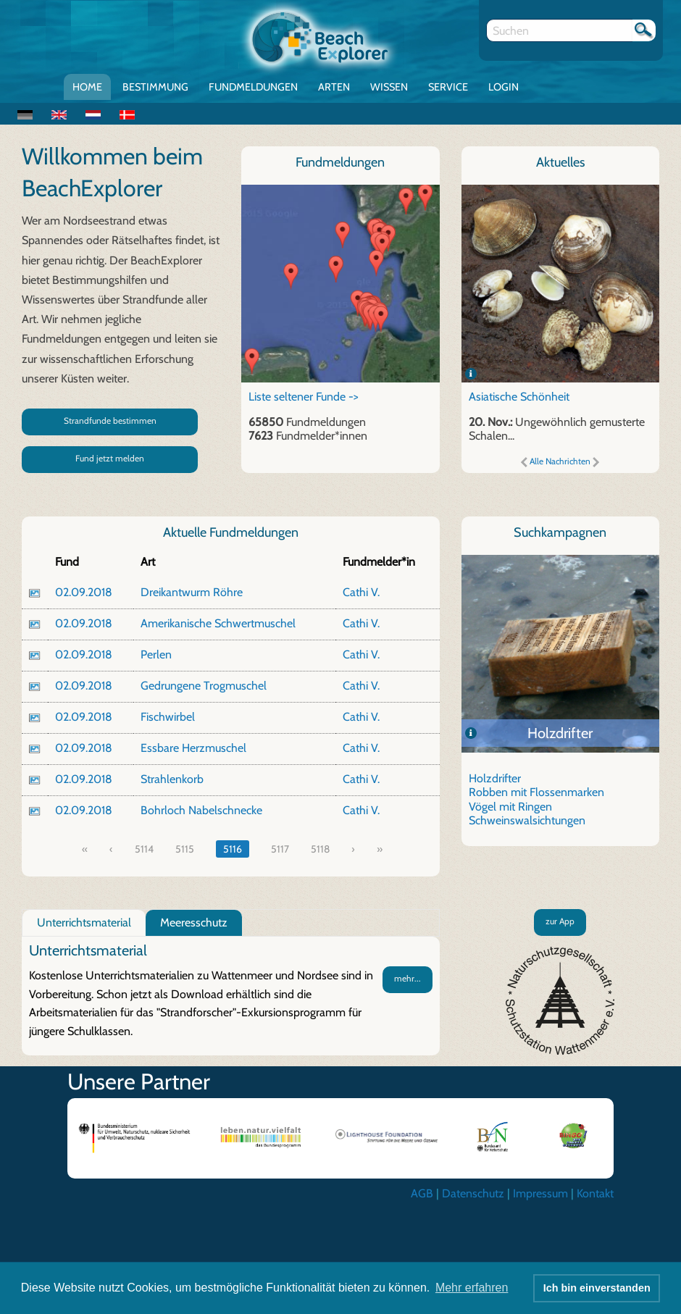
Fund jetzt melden (109, 458)
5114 (144, 848)
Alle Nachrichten (560, 461)
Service (448, 86)
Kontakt (595, 1193)
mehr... (407, 978)
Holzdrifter (560, 733)
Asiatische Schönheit (519, 396)
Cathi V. (361, 592)
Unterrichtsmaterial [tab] (84, 922)
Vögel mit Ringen (510, 806)
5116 (232, 848)
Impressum (540, 1193)
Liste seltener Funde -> (303, 396)
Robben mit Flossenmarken (536, 792)
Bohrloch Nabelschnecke (201, 810)
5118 (320, 848)
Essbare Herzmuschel (193, 748)
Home (87, 86)
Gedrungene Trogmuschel (204, 685)
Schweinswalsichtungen (527, 820)
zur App (560, 921)
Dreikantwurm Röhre (192, 592)
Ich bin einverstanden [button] (597, 1288)
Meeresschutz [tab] (193, 922)
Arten (334, 86)
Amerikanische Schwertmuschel (218, 623)
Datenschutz (473, 1193)
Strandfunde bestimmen (110, 420)
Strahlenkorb (172, 779)
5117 (280, 848)
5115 (184, 848)
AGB (422, 1193)
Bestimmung (155, 86)
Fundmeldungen (253, 86)
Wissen (389, 86)
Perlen (156, 654)
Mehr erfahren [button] (472, 1287)
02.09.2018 (83, 592)
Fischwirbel (168, 717)
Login (503, 86)
